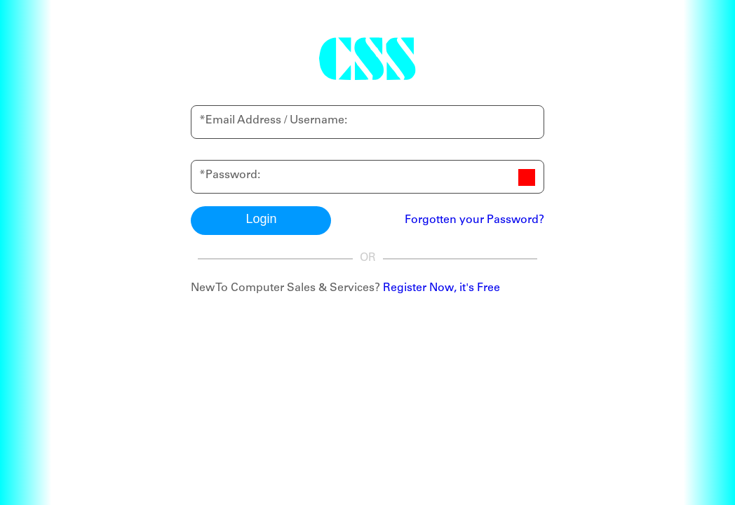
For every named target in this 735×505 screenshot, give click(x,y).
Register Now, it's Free (441, 288)
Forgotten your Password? (474, 220)
